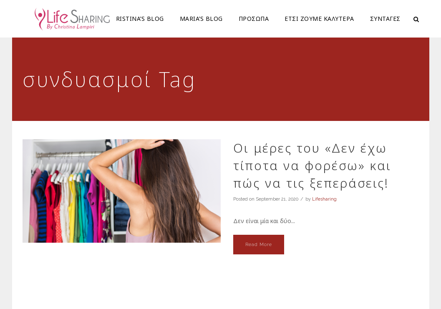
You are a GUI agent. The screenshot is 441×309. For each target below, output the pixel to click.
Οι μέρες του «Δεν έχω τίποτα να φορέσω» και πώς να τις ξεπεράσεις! (312, 165)
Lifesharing (324, 199)
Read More (258, 244)
